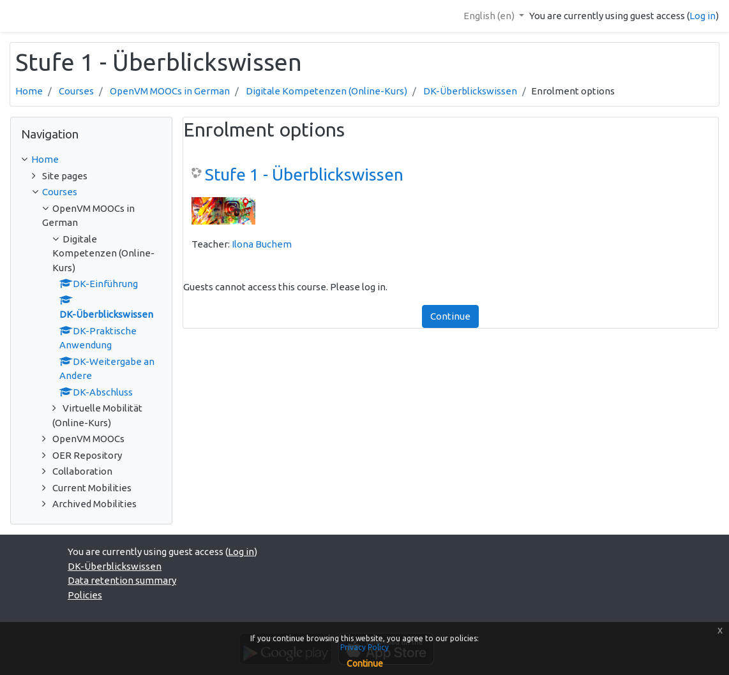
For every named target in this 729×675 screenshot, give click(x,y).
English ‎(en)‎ (489, 15)
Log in (702, 15)
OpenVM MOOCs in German (170, 90)
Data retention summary (122, 580)
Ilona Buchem (262, 244)
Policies (85, 595)
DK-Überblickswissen (470, 90)
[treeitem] (91, 159)
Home (29, 90)
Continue (450, 316)
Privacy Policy (364, 647)
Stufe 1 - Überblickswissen (304, 174)
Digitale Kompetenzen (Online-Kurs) (326, 90)
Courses (76, 90)
